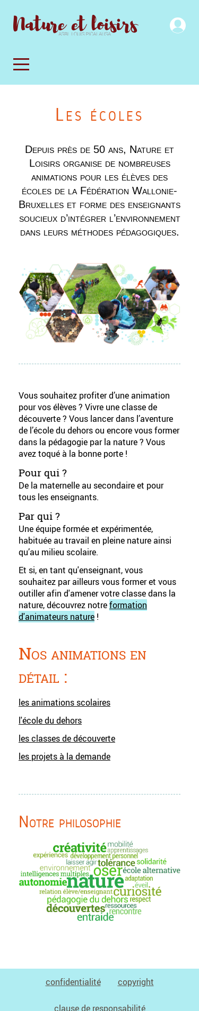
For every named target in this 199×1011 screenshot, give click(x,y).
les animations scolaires (64, 702)
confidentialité (73, 982)
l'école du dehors (50, 720)
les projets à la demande (64, 756)
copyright (136, 982)
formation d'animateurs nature (83, 610)
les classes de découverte (67, 738)
